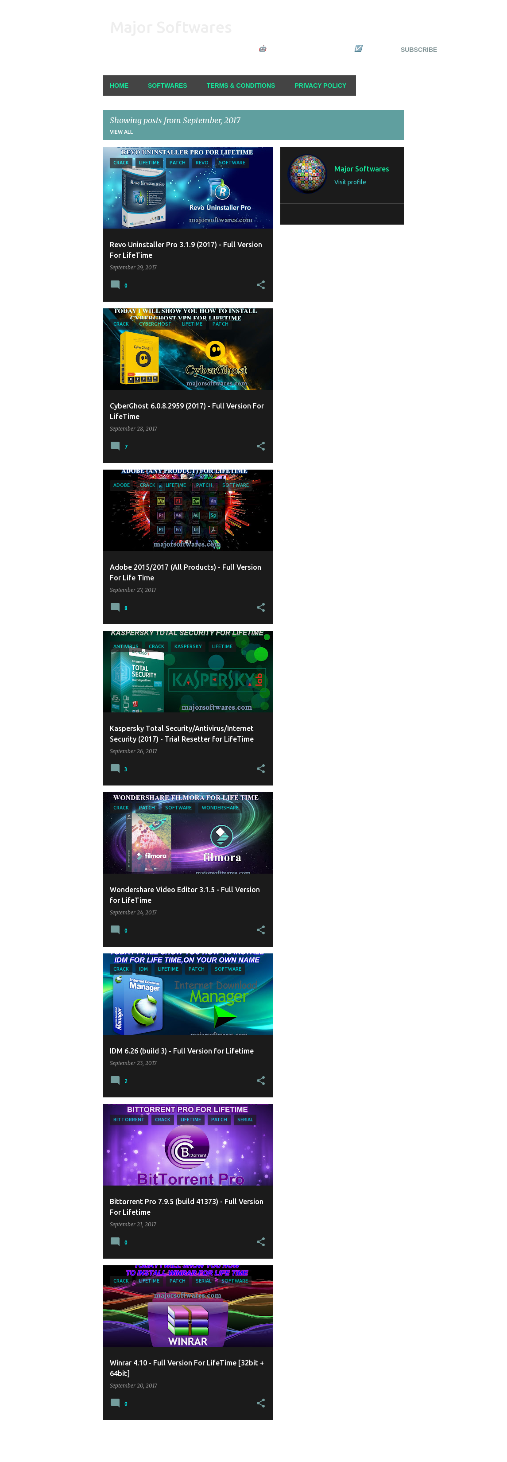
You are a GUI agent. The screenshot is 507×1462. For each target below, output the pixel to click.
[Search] (399, 28)
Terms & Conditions (241, 85)
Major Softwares (171, 27)
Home (119, 85)
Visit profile (350, 182)
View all (121, 132)
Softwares (167, 85)
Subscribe (419, 49)
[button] (260, 285)
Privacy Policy (320, 85)
